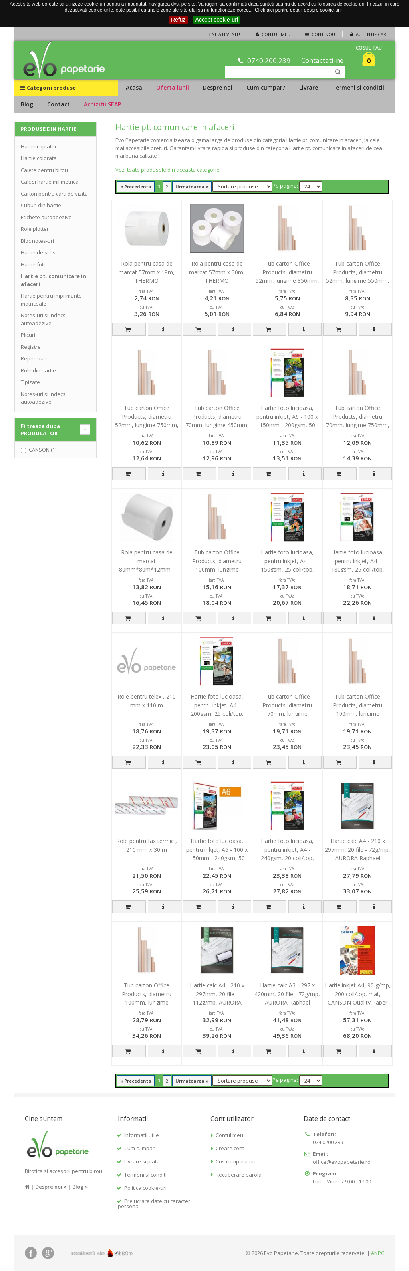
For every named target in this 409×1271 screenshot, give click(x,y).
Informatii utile (141, 1135)
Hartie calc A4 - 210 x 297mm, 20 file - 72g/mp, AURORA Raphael (357, 849)
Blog (27, 104)
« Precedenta (135, 187)
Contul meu (272, 34)
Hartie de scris (38, 252)
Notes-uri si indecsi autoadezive (44, 319)
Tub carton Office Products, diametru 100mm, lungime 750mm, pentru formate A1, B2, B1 (357, 714)
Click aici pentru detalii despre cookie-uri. (298, 10)
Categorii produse (48, 87)
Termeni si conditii (358, 87)
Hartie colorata (39, 158)
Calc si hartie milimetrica (50, 181)
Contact (58, 104)
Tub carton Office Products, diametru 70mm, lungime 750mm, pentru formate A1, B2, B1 (357, 425)
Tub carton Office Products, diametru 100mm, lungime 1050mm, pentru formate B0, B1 (147, 1002)
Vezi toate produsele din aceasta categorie (167, 169)
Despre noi (217, 87)
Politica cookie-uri (145, 1187)
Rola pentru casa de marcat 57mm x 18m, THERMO (147, 272)
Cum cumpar (139, 1148)
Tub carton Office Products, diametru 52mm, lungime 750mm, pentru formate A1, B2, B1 (147, 425)
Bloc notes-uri (37, 240)
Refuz (178, 19)
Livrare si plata (142, 1161)
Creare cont (230, 1148)
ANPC (377, 1253)
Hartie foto (34, 264)
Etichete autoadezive (46, 217)
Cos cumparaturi (236, 1161)
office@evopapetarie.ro (342, 1161)
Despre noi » (51, 1186)
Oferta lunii (172, 87)
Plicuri (28, 334)
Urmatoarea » (191, 187)
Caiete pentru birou (44, 170)
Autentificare (369, 34)
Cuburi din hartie (41, 205)
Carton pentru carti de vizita (54, 193)
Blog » (80, 1186)
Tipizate (30, 382)
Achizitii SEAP (102, 104)
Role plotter (35, 228)
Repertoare (35, 358)
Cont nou (319, 34)
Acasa (134, 87)
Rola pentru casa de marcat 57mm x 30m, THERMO (217, 272)
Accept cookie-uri (216, 19)
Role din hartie (38, 370)
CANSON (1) (42, 449)
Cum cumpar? (265, 87)
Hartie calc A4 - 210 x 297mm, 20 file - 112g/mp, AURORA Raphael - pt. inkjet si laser (217, 1002)
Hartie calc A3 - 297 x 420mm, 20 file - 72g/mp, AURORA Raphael (287, 993)
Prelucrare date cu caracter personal (154, 1203)
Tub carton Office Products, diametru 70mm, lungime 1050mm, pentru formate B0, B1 (287, 714)
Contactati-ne (322, 60)
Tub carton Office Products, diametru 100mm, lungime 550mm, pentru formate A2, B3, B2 (217, 569)
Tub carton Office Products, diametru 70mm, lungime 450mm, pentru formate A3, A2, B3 (217, 425)
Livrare (308, 87)
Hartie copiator (39, 146)
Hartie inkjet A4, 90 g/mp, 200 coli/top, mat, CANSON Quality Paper (358, 993)
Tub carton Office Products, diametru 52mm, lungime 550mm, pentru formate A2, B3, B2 (357, 281)
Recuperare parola (239, 1174)
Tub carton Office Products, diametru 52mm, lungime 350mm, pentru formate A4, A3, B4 (287, 281)
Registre (31, 346)
